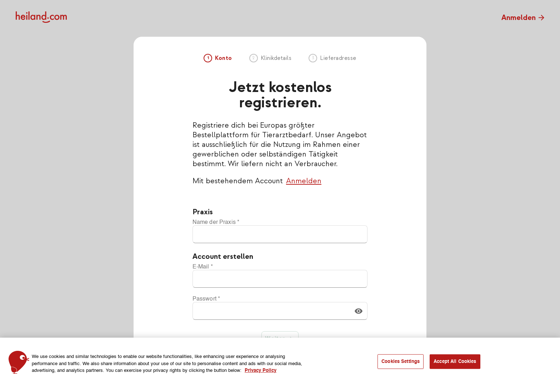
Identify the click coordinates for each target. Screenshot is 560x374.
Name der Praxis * (216, 222)
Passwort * (206, 299)
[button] (358, 311)
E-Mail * (202, 267)
